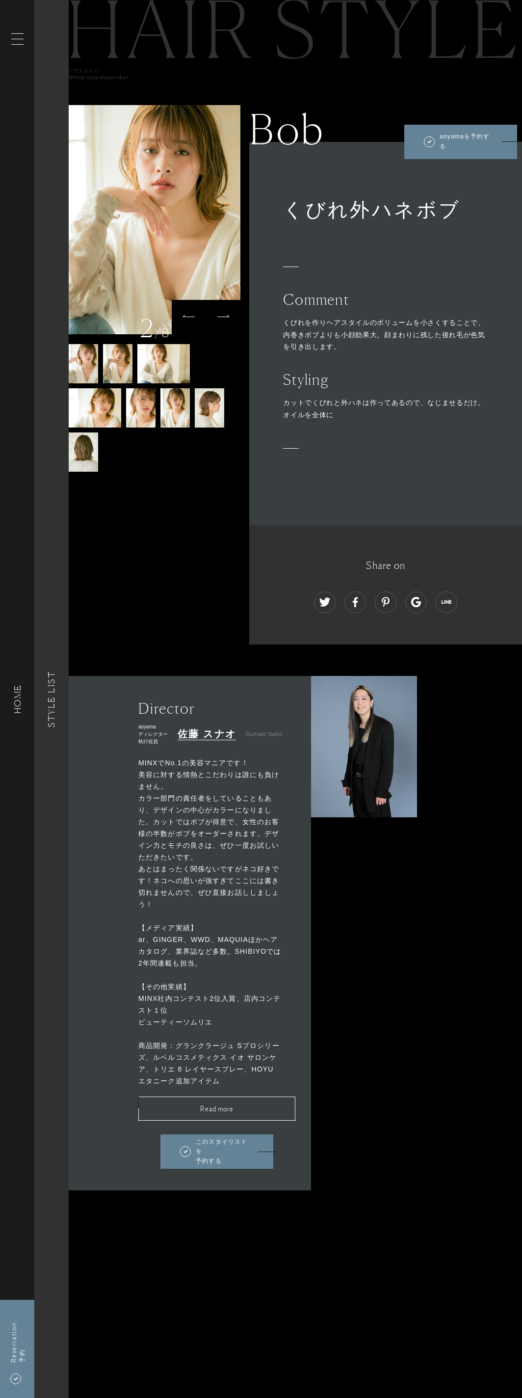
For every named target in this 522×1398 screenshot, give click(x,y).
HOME (17, 698)
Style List (51, 699)
